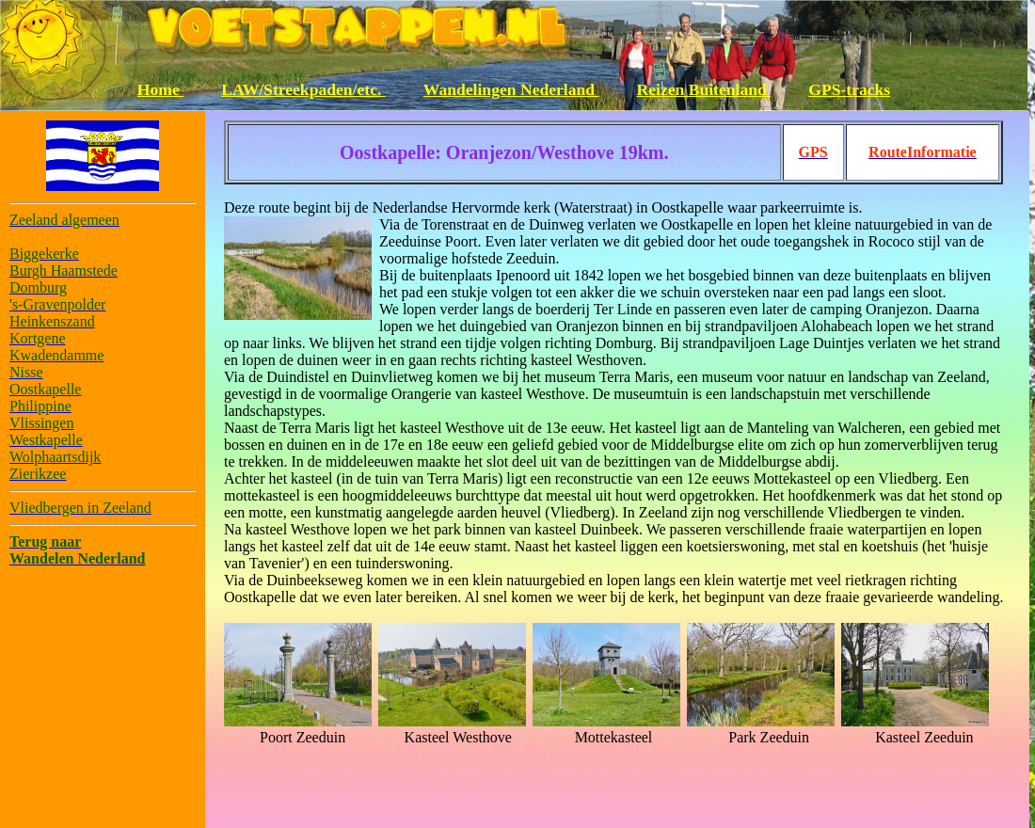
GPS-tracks (849, 89)
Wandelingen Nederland (511, 89)
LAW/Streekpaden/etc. (303, 89)
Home (160, 89)
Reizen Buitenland (704, 89)
